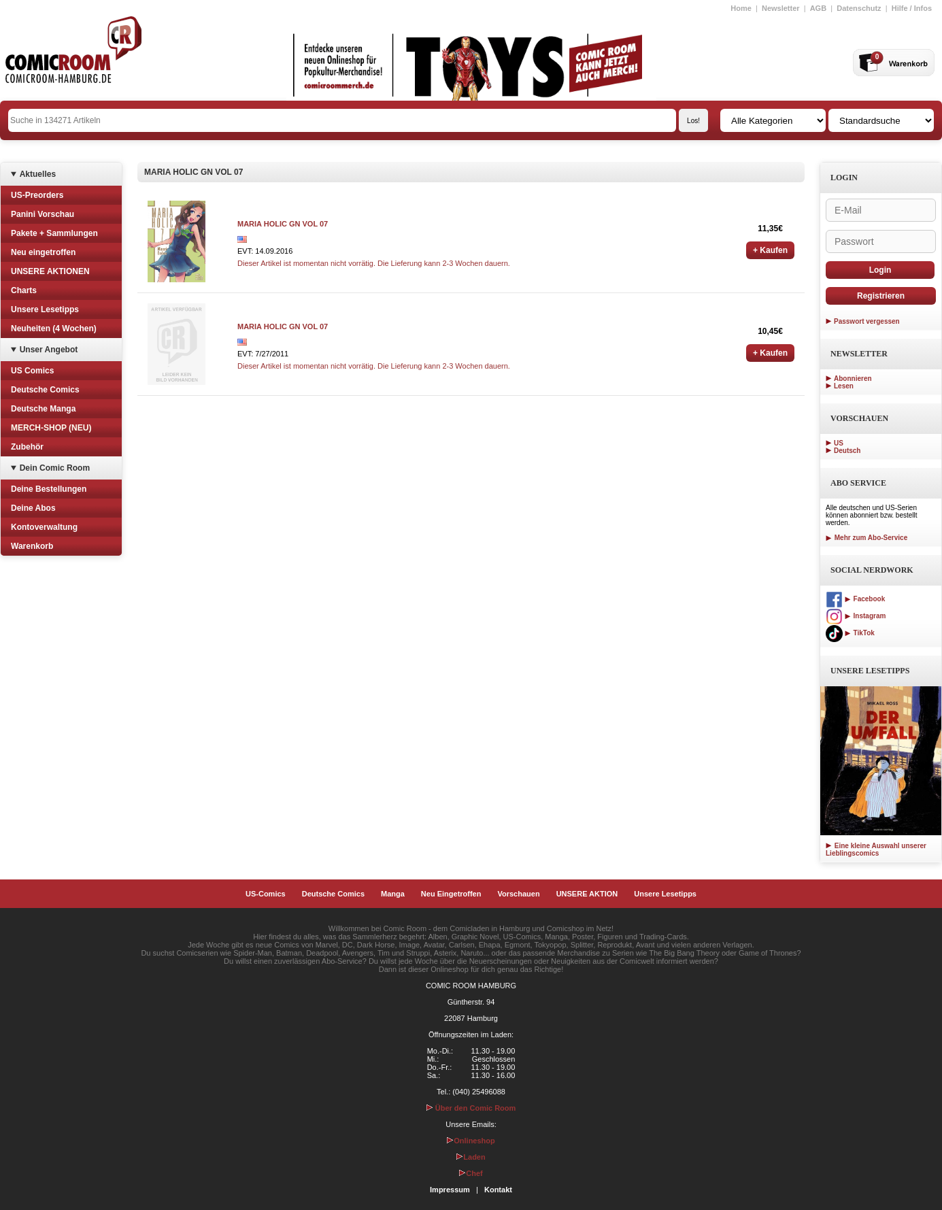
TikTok (850, 633)
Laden (470, 1157)
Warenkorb (32, 546)
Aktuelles (38, 174)
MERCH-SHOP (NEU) (51, 428)
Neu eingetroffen (43, 252)
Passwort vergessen (867, 321)
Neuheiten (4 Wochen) (54, 328)
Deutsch (847, 450)
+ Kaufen (770, 250)
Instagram (856, 616)
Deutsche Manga (43, 409)
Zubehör (27, 447)
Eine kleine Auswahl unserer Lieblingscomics (876, 849)
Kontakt (498, 1190)
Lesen (844, 386)
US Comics (32, 370)
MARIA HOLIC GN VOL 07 (282, 224)
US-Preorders (37, 195)
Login (880, 270)
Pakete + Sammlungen (54, 233)
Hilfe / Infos (912, 8)
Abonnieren (853, 378)
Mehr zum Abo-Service (866, 537)
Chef (470, 1173)
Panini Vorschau (42, 214)
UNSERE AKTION (587, 894)
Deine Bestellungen (48, 489)
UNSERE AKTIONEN (50, 271)
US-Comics (266, 894)
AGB (818, 8)
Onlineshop (471, 1141)
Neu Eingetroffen (451, 894)
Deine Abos (33, 508)
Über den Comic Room (471, 1108)
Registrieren (881, 296)
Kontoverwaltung (44, 527)
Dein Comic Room (55, 468)
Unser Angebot (49, 349)
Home (741, 8)
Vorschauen (518, 894)
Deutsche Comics (45, 389)
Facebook (855, 599)
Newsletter (781, 8)
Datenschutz (859, 8)
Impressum (450, 1190)
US (838, 443)
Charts (24, 290)
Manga (393, 894)
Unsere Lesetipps (45, 309)
